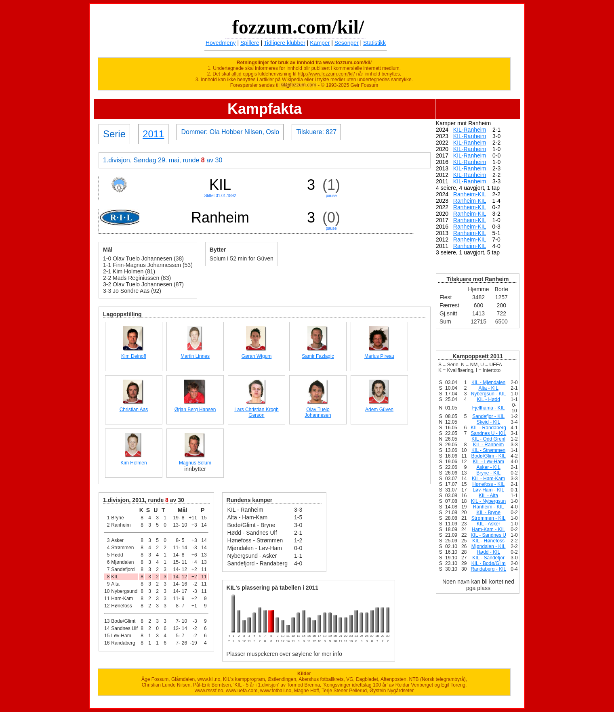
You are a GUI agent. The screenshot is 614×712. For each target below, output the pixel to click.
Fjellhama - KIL (488, 408)
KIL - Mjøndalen (488, 382)
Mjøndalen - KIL (488, 546)
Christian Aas (134, 409)
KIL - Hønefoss (488, 541)
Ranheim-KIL (469, 194)
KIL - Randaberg (488, 428)
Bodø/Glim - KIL (488, 456)
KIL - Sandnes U (488, 535)
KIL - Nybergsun (488, 501)
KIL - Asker (488, 524)
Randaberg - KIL (488, 569)
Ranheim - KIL (488, 507)
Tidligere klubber (284, 43)
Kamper (320, 43)
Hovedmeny (221, 43)
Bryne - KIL (488, 473)
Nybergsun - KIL (488, 394)
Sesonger (346, 43)
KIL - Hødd (488, 399)
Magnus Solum (195, 463)
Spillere (249, 43)
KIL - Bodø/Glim (488, 563)
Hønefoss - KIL (488, 484)
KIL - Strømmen (488, 450)
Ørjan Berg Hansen (195, 409)
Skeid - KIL (488, 422)
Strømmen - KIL (488, 518)
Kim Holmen (133, 463)
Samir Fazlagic (318, 356)
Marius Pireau (379, 356)
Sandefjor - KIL (488, 416)
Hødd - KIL (488, 552)
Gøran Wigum (257, 356)
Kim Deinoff (133, 356)
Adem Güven (379, 409)
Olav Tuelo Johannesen (318, 412)
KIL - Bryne (488, 512)
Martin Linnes (195, 356)
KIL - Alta (488, 495)
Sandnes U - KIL (488, 433)
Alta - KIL (488, 388)
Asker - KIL (488, 467)
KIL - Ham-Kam (488, 478)
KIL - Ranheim (488, 444)
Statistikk (374, 43)
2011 (153, 133)
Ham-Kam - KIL (488, 529)
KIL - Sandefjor (488, 558)
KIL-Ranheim (469, 129)
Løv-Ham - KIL (488, 490)
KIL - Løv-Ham (488, 461)
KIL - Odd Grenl (488, 439)
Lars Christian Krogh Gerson (256, 412)
